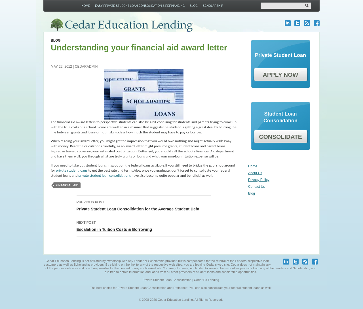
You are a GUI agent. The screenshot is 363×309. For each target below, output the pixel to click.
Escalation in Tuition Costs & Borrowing (144, 225)
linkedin (288, 23)
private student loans (71, 170)
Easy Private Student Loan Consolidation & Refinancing (140, 5)
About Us (255, 173)
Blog (194, 5)
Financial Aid (67, 185)
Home (85, 5)
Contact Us (256, 187)
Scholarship (213, 5)
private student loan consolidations (104, 175)
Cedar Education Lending (121, 25)
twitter (297, 23)
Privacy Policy (258, 180)
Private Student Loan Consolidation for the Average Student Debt (144, 205)
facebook (317, 23)
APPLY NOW (280, 74)
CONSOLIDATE (280, 136)
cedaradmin (86, 67)
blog (307, 23)
